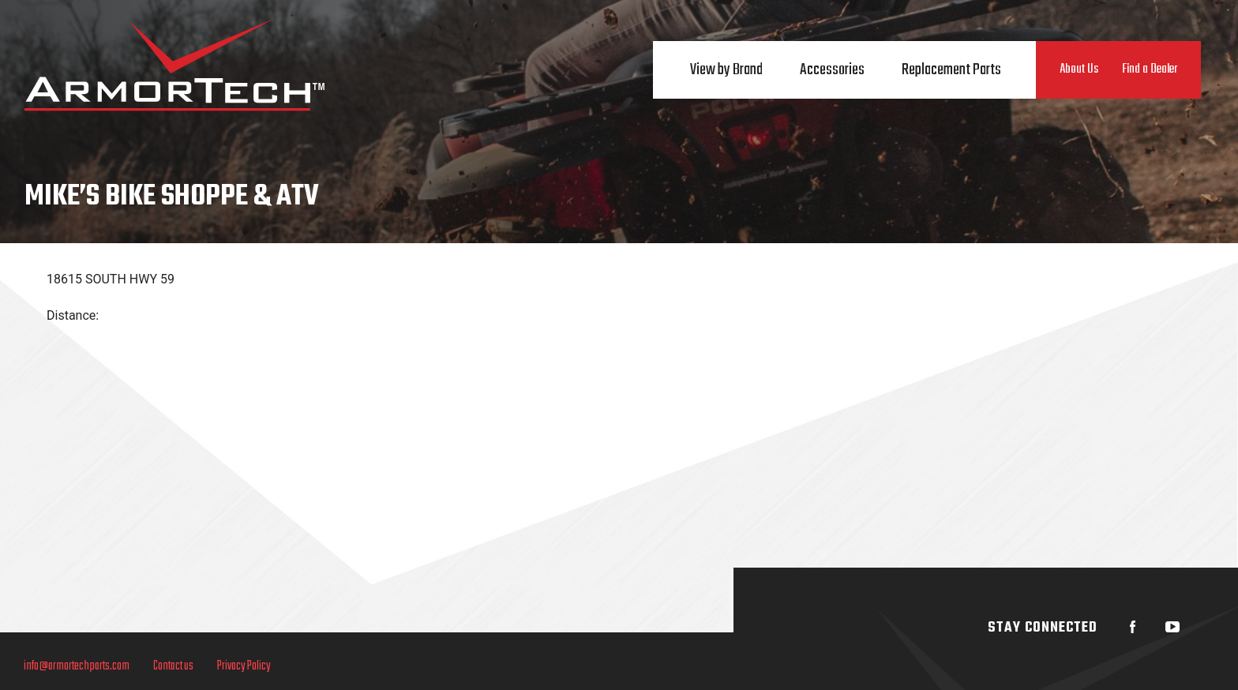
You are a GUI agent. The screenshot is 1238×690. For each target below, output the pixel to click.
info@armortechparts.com (76, 666)
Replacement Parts (951, 70)
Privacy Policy (244, 666)
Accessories (832, 70)
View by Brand (726, 70)
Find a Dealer (1149, 69)
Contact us (173, 666)
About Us (1079, 69)
